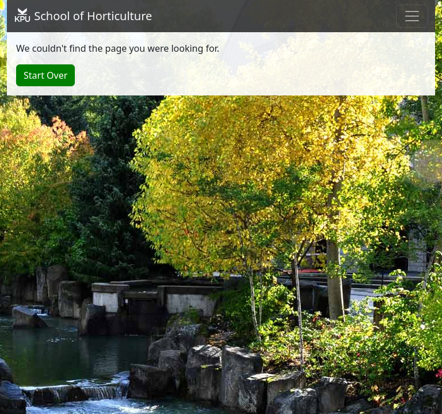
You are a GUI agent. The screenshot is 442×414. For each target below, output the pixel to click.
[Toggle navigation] (412, 16)
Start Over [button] (45, 75)
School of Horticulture (83, 16)
